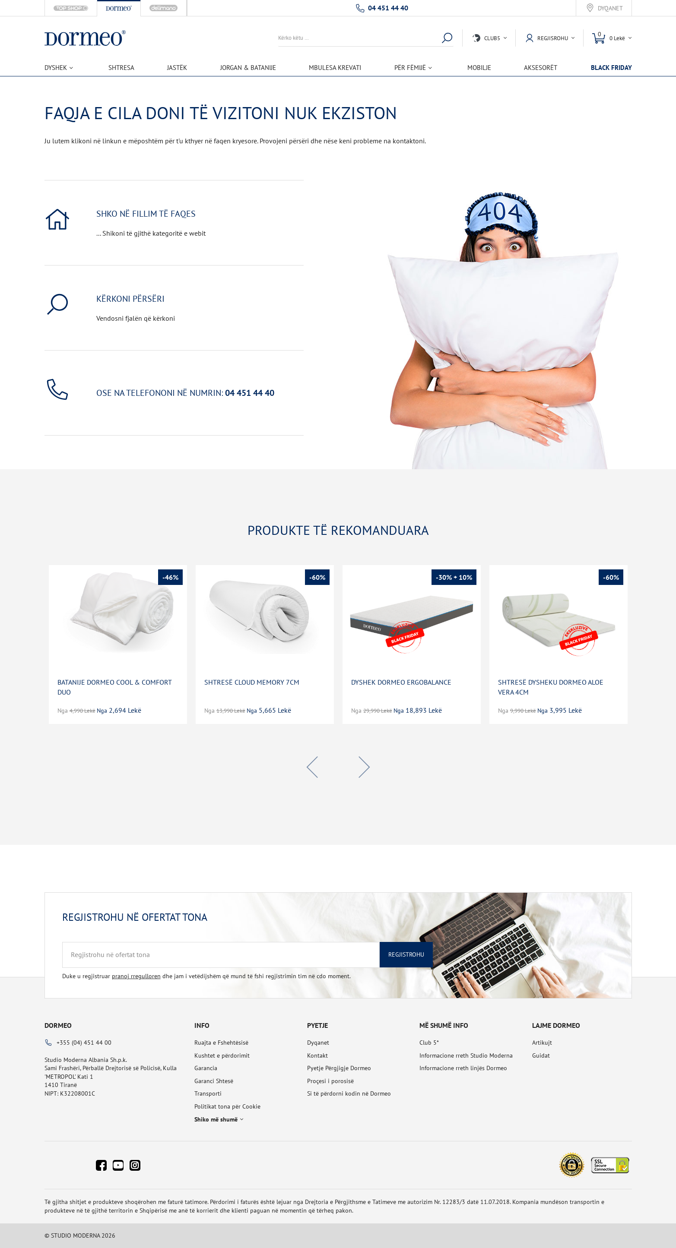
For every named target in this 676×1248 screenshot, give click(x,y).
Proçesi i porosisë (330, 1081)
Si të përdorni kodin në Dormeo (349, 1093)
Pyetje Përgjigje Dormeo (339, 1068)
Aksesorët (540, 67)
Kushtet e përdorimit (222, 1055)
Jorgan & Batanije (248, 67)
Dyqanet (610, 8)
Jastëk (177, 67)
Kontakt (317, 1055)
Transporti (208, 1093)
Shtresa (121, 67)
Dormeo (58, 1025)
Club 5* (429, 1042)
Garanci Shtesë (213, 1081)
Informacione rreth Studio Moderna (466, 1055)
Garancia (205, 1068)
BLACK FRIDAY (611, 67)
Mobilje (479, 67)
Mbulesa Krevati (335, 67)
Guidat (541, 1055)
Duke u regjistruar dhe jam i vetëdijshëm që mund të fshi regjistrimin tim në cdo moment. (206, 976)
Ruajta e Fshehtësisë (221, 1042)
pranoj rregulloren (136, 976)
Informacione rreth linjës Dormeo (463, 1068)
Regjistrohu (406, 954)
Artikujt (542, 1042)
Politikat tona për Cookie (227, 1106)
